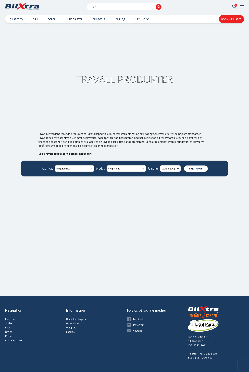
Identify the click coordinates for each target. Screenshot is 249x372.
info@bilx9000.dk (202, 358)
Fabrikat (47, 168)
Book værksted (231, 19)
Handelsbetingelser (77, 318)
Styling (140, 19)
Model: (100, 168)
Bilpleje (120, 19)
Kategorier (11, 318)
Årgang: (153, 168)
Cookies (70, 331)
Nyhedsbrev (73, 323)
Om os (8, 331)
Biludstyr (99, 19)
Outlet (8, 323)
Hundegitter (74, 19)
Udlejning (71, 327)
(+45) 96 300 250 (207, 353)
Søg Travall (195, 168)
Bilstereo (16, 19)
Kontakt (9, 336)
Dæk (35, 19)
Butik (7, 327)
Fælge (52, 19)
